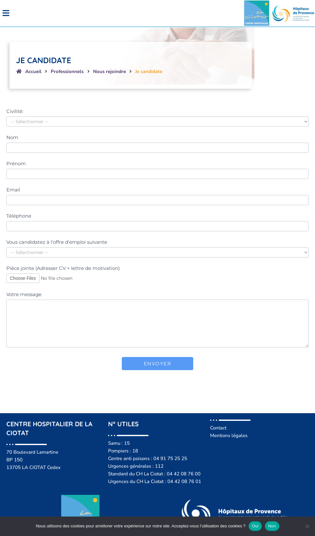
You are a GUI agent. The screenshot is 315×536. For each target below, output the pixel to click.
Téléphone (18, 212)
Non (272, 526)
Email (13, 185)
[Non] (307, 526)
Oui (255, 526)
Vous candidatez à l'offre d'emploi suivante (56, 238)
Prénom (16, 159)
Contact (218, 424)
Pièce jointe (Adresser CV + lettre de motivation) (63, 264)
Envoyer (158, 359)
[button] (79, 11)
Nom (12, 133)
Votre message (23, 290)
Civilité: (14, 107)
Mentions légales (228, 431)
